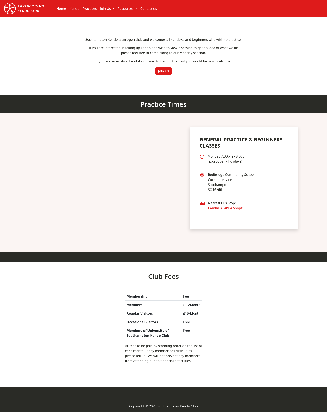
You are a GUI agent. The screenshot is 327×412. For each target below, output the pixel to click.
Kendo (74, 8)
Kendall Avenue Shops (225, 208)
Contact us (148, 8)
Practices (90, 8)
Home (61, 8)
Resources (126, 8)
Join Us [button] (163, 71)
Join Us (106, 8)
